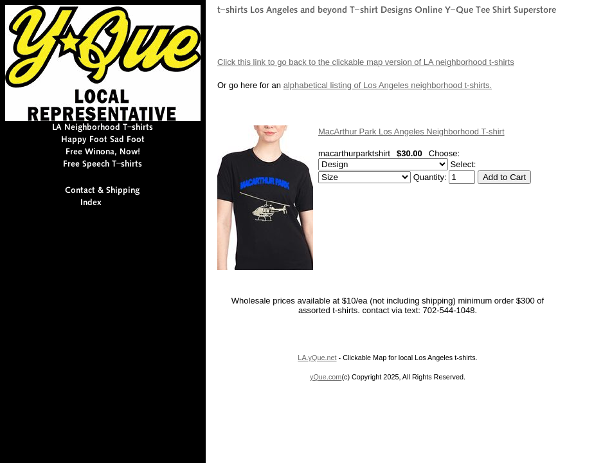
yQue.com (325, 377)
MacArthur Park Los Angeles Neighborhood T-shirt (411, 131)
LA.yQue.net (317, 357)
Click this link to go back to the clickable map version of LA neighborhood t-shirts (365, 62)
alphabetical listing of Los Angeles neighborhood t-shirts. (388, 85)
